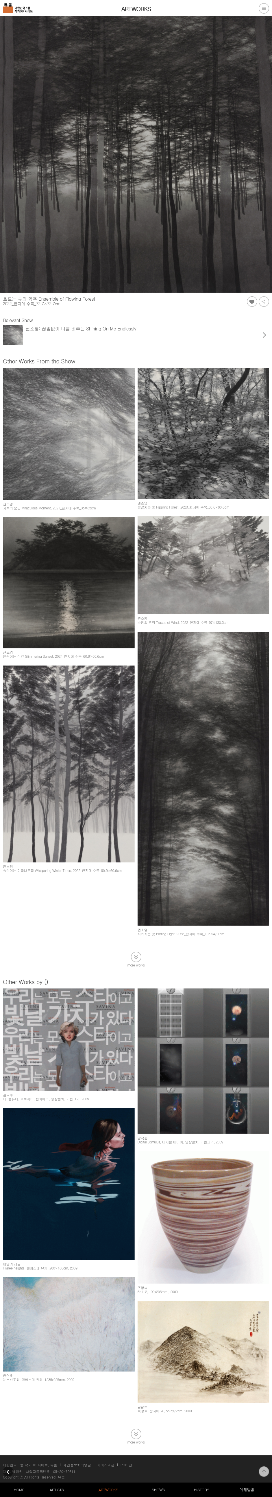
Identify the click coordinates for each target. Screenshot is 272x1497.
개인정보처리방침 (77, 1464)
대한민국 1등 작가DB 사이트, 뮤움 (30, 1464)
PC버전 (126, 1464)
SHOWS (158, 1489)
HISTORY (201, 1489)
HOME (19, 1489)
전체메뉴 (264, 8)
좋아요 (252, 301)
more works (136, 964)
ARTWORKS (108, 1489)
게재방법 (247, 1489)
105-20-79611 (63, 1471)
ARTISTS (57, 1489)
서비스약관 (105, 1464)
